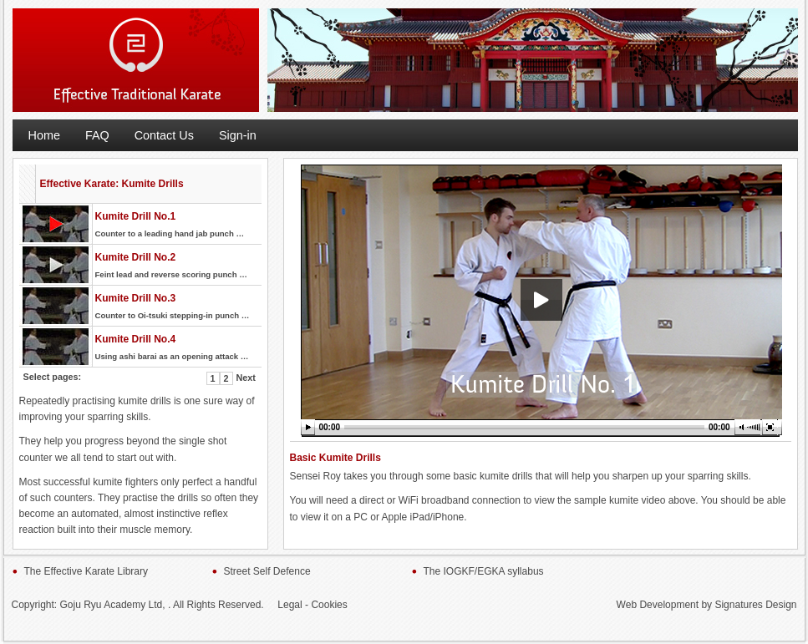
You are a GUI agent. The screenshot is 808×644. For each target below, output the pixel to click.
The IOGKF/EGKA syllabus (484, 571)
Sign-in (238, 135)
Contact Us (164, 135)
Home (44, 135)
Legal (289, 605)
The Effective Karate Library (86, 571)
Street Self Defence (267, 571)
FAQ (97, 135)
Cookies (329, 605)
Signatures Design (755, 605)
